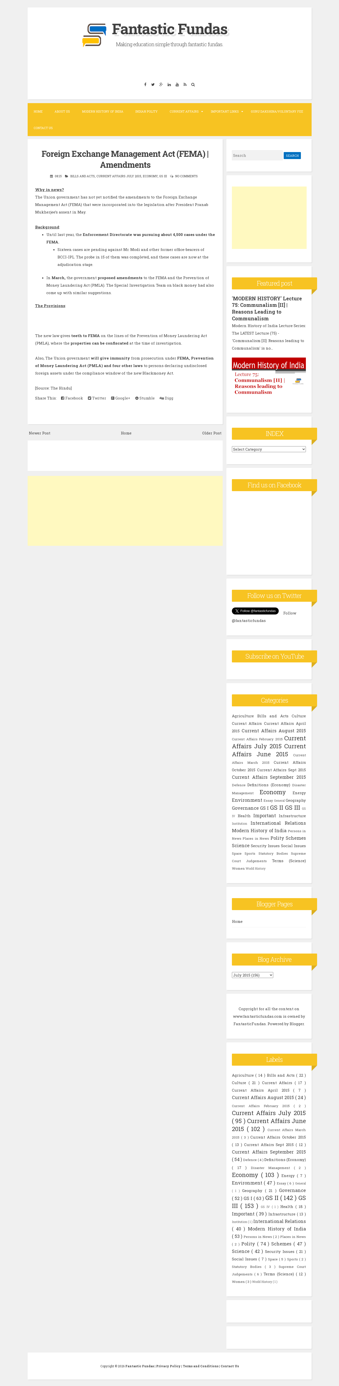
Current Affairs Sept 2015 (281, 768)
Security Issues (265, 844)
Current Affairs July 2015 (118, 176)
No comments (186, 176)
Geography (296, 799)
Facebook (72, 397)
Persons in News (258, 1235)
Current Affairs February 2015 (257, 738)
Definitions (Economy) (268, 783)
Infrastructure (292, 814)
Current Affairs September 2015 (269, 776)
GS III (163, 176)
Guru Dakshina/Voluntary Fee (277, 111)
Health (244, 814)
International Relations (278, 822)
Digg (166, 397)
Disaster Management (272, 1167)
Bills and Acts (82, 176)
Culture (299, 714)
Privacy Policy (168, 1365)
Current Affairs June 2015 (269, 749)
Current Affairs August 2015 (274, 730)
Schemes (296, 837)
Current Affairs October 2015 (278, 1136)
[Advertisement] (125, 511)
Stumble (145, 397)
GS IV (266, 1206)
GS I (264, 807)
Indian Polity (146, 111)
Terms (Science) (289, 859)
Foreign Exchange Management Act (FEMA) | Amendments (125, 159)
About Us (62, 111)
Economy (150, 176)
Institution (239, 822)
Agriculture (243, 714)
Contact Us (43, 128)
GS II (276, 806)
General (279, 799)
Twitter (97, 397)
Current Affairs (184, 111)
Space (237, 852)
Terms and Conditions (201, 1365)
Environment (247, 799)
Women (238, 867)
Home (38, 111)
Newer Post (39, 432)
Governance (245, 807)
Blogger (297, 1022)
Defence (239, 784)
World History (256, 867)
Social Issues (293, 844)
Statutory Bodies (273, 852)
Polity (277, 837)
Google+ (120, 397)
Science (241, 844)
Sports (250, 852)
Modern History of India (102, 111)
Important (264, 814)
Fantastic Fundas (170, 28)
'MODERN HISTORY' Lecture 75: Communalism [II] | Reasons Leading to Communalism (267, 308)
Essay (268, 799)
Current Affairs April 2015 (262, 1089)
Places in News (256, 837)
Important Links (225, 111)
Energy (299, 791)
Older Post (211, 432)
